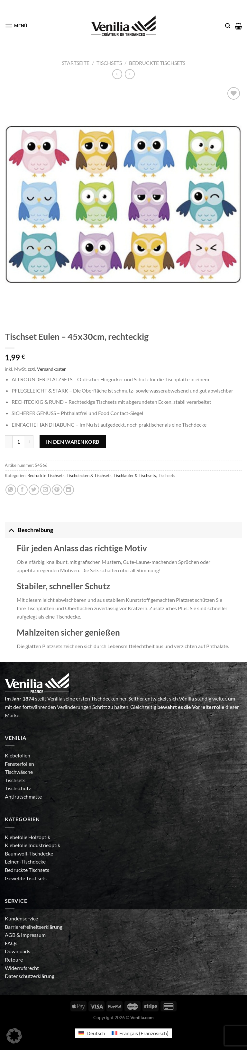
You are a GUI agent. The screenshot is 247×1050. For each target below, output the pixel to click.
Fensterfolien (19, 764)
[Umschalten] (11, 530)
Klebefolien (17, 755)
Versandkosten (52, 369)
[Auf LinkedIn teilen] (68, 489)
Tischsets (109, 63)
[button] (14, 1036)
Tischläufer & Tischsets (135, 475)
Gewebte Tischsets (26, 878)
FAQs (11, 943)
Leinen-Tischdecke (25, 861)
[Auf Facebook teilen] (22, 489)
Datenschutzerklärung (29, 976)
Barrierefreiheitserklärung (33, 927)
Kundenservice (21, 918)
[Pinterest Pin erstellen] (57, 489)
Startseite (75, 63)
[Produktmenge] (18, 441)
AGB (10, 935)
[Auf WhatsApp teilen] (10, 489)
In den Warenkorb (72, 442)
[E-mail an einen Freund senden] (45, 489)
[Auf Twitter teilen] (34, 489)
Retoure (14, 959)
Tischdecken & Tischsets (89, 475)
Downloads (17, 951)
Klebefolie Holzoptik (27, 837)
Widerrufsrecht (22, 968)
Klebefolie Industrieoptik (32, 845)
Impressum (33, 935)
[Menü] (16, 26)
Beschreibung (29, 530)
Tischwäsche (19, 772)
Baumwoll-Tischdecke (29, 853)
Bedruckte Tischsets (157, 63)
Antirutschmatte (23, 796)
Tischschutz (18, 788)
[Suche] (227, 26)
